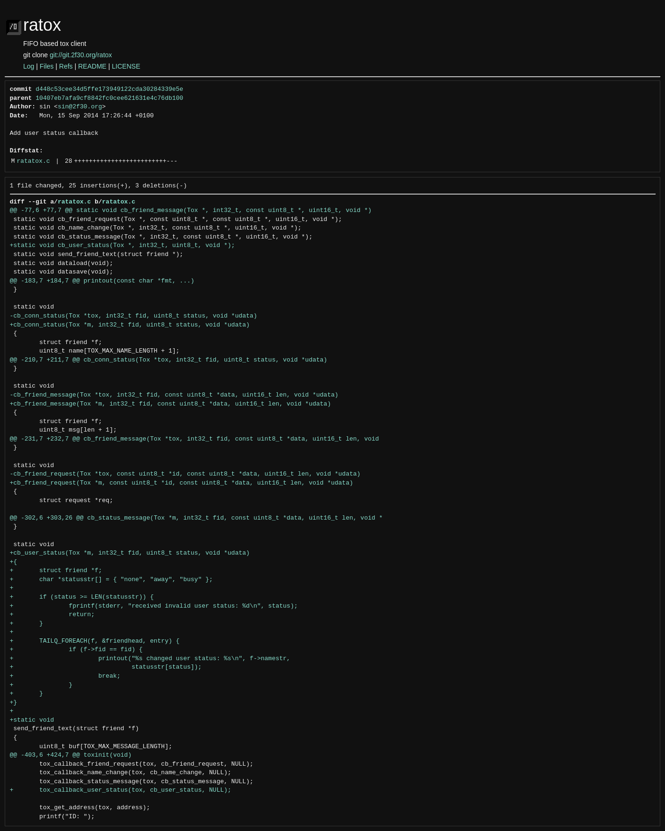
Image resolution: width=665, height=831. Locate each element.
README (92, 66)
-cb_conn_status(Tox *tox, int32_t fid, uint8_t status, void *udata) (133, 316)
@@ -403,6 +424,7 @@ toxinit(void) (71, 755)
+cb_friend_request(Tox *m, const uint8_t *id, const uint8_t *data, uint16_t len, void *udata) (181, 483)
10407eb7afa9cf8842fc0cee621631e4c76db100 (109, 98)
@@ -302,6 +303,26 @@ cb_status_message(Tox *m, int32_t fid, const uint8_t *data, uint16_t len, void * (196, 518)
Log (28, 66)
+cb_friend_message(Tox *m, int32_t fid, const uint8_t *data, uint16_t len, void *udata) (170, 404)
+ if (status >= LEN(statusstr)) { (82, 597)
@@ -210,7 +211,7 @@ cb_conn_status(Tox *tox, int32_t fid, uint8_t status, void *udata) (169, 360)
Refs (66, 66)
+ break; (65, 676)
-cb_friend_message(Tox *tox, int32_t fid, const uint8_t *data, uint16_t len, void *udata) (174, 395)
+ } (26, 623)
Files (47, 66)
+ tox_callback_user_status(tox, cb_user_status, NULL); (120, 790)
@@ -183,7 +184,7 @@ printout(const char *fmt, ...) (102, 281)
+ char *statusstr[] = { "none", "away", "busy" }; (111, 579)
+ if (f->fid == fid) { (76, 649)
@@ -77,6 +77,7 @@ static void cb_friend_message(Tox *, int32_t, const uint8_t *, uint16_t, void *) (191, 210)
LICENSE (126, 66)
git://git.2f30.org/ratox (81, 55)
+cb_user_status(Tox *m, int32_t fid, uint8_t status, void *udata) (130, 553)
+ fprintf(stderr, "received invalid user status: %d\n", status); (154, 606)
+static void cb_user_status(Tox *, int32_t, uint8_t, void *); (122, 245)
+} (14, 702)
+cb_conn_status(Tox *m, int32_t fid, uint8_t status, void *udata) (130, 325)
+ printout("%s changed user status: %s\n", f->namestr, (150, 658)
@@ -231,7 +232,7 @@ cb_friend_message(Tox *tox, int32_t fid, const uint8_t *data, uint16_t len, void (194, 439)
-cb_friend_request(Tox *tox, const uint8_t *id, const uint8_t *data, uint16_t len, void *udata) (185, 474)
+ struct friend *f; (56, 570)
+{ (14, 562)
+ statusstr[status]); (106, 667)
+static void (32, 720)
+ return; (52, 614)
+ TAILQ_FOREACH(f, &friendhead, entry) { (95, 641)
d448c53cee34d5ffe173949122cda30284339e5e (109, 89)
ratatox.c (33, 161)
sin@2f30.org (80, 107)
